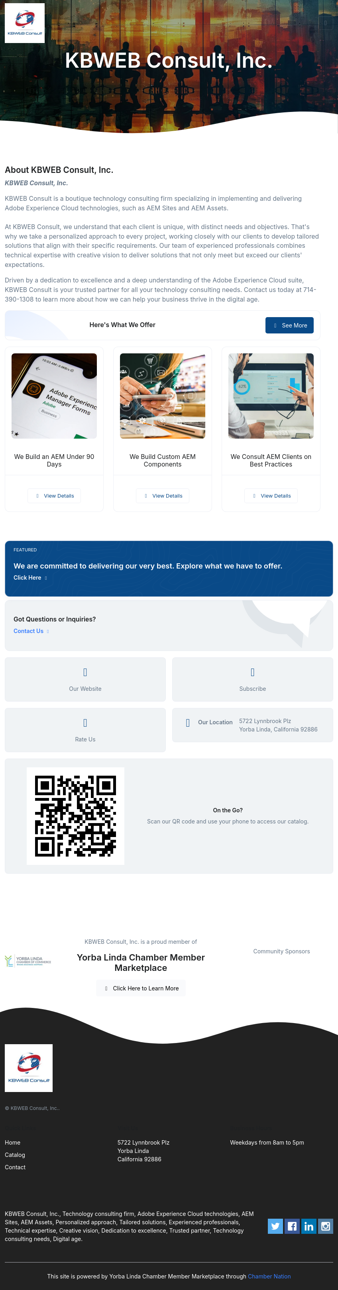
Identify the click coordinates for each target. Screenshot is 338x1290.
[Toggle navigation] (325, 23)
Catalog (15, 1154)
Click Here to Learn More (141, 988)
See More (289, 325)
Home (12, 1142)
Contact (15, 1167)
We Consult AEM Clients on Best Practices (270, 460)
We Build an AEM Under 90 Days (54, 460)
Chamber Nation (269, 1276)
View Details (54, 495)
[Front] (26, 23)
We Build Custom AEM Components (163, 460)
